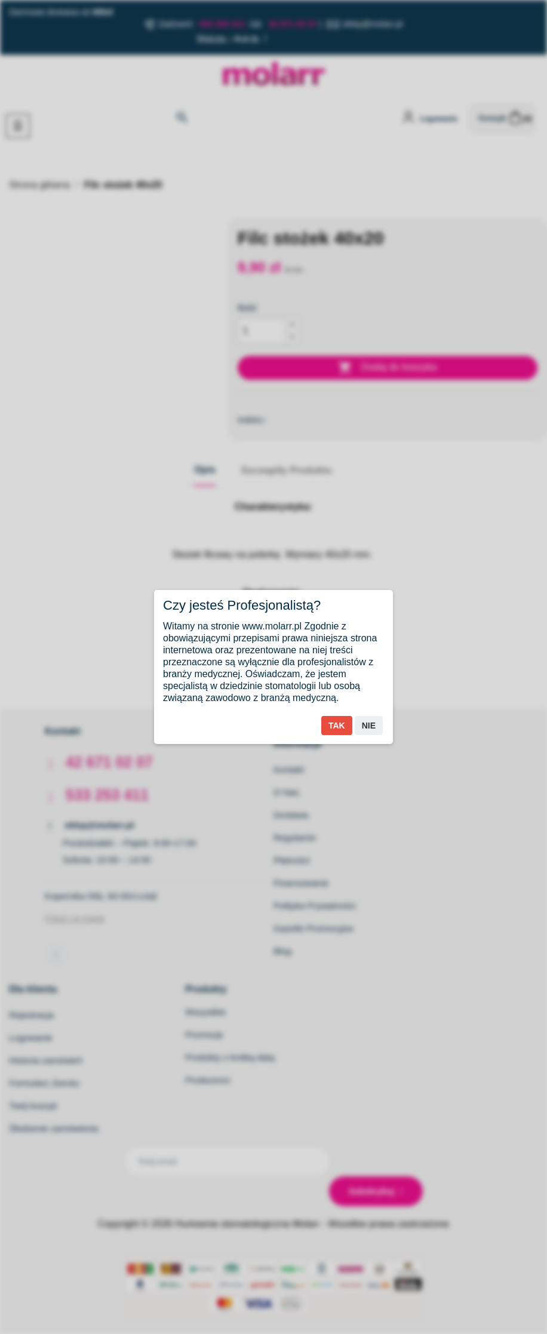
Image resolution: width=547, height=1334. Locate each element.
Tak (336, 725)
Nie (369, 725)
